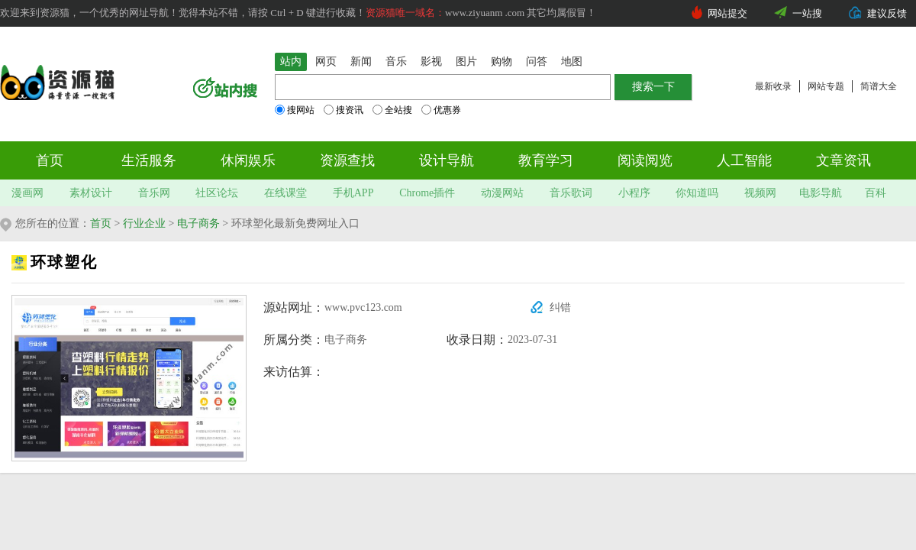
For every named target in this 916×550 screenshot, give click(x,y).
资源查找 (347, 160)
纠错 (560, 307)
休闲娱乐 (248, 160)
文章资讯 (843, 160)
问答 (536, 61)
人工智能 (744, 160)
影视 (431, 61)
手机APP (353, 193)
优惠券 (441, 110)
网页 (326, 61)
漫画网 (27, 193)
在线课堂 (285, 193)
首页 (49, 160)
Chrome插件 (427, 193)
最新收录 (773, 86)
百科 (875, 193)
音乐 (396, 61)
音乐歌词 (571, 193)
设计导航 (446, 160)
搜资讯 (343, 110)
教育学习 (545, 160)
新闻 (361, 61)
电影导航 (820, 193)
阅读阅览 (645, 160)
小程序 (634, 193)
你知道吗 (697, 193)
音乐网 (154, 193)
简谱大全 (878, 86)
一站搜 (807, 13)
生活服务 (148, 160)
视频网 (760, 193)
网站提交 (727, 13)
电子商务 (198, 223)
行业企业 (144, 223)
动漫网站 (502, 193)
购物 (501, 61)
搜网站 (294, 110)
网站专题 (826, 86)
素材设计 (90, 193)
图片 (466, 61)
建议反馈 (887, 13)
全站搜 (392, 110)
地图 (571, 61)
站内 (291, 61)
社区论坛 (216, 193)
